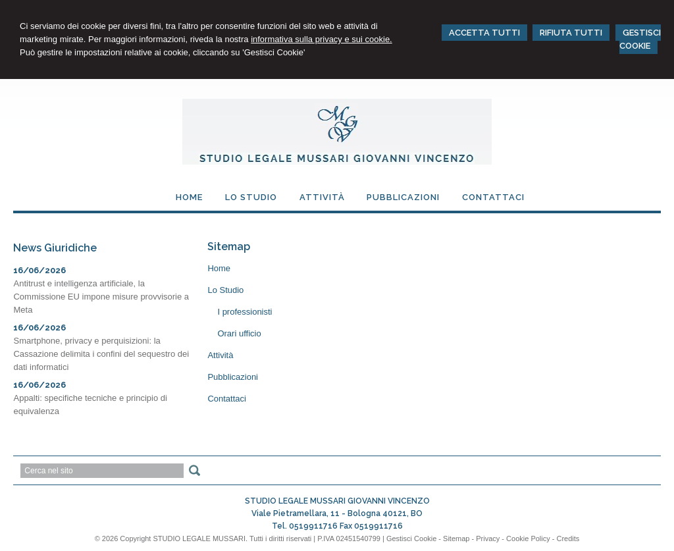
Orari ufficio (239, 333)
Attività (220, 355)
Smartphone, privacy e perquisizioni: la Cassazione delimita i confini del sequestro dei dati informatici (101, 354)
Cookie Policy (528, 538)
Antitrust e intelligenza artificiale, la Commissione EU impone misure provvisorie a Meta (101, 296)
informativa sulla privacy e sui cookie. (321, 39)
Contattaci (226, 399)
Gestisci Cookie (411, 538)
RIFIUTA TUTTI (571, 33)
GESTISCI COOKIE (640, 39)
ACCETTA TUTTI (484, 33)
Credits (568, 538)
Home (218, 268)
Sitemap (456, 538)
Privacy (488, 538)
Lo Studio (225, 290)
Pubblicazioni (232, 377)
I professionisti (244, 312)
